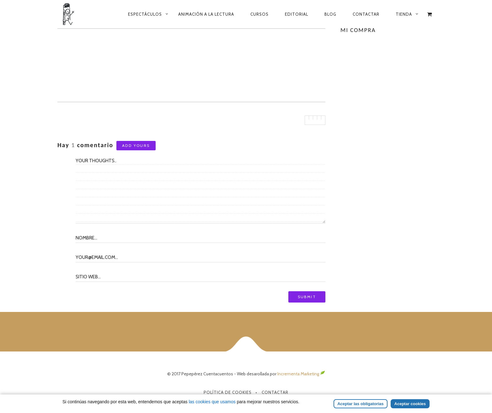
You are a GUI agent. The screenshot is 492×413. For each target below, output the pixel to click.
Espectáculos (145, 14)
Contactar (366, 14)
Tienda (404, 14)
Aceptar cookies (410, 403)
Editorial (296, 14)
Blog (330, 14)
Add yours (136, 145)
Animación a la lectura (206, 14)
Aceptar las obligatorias (360, 403)
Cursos (259, 14)
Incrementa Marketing (301, 374)
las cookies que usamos (212, 401)
